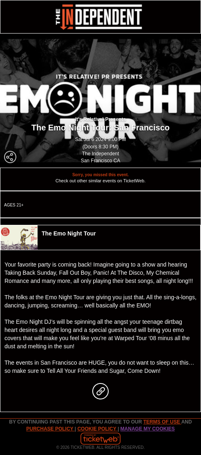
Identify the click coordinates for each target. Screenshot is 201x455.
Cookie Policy (97, 429)
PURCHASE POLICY (50, 429)
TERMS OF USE (162, 422)
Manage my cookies (148, 429)
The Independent (100, 154)
